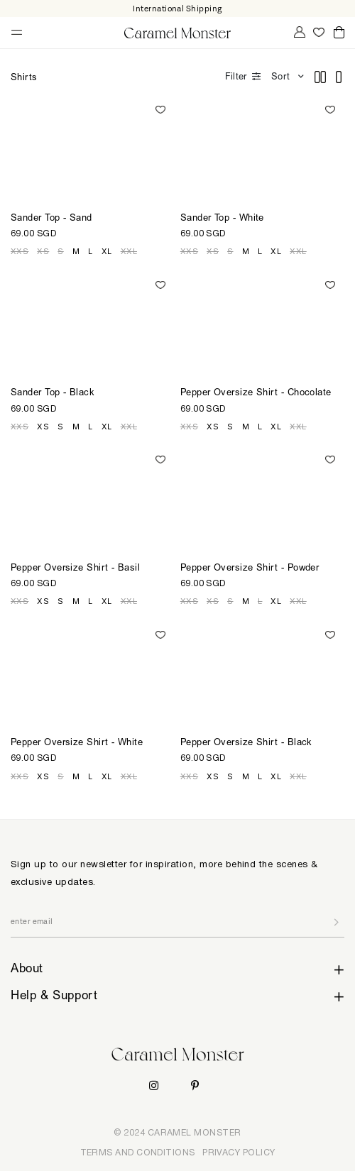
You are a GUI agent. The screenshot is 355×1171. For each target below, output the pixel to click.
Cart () (339, 33)
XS (43, 251)
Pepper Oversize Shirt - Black (246, 743)
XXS (19, 251)
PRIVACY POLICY (238, 1152)
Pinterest (195, 1085)
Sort (280, 77)
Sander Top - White (222, 219)
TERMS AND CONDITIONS (137, 1152)
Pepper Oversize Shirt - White (77, 743)
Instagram (153, 1085)
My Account (298, 32)
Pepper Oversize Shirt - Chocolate (256, 393)
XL (107, 251)
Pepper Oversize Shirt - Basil (75, 568)
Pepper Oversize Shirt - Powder (250, 568)
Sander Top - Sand (51, 219)
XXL (129, 251)
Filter (235, 77)
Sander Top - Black (52, 393)
